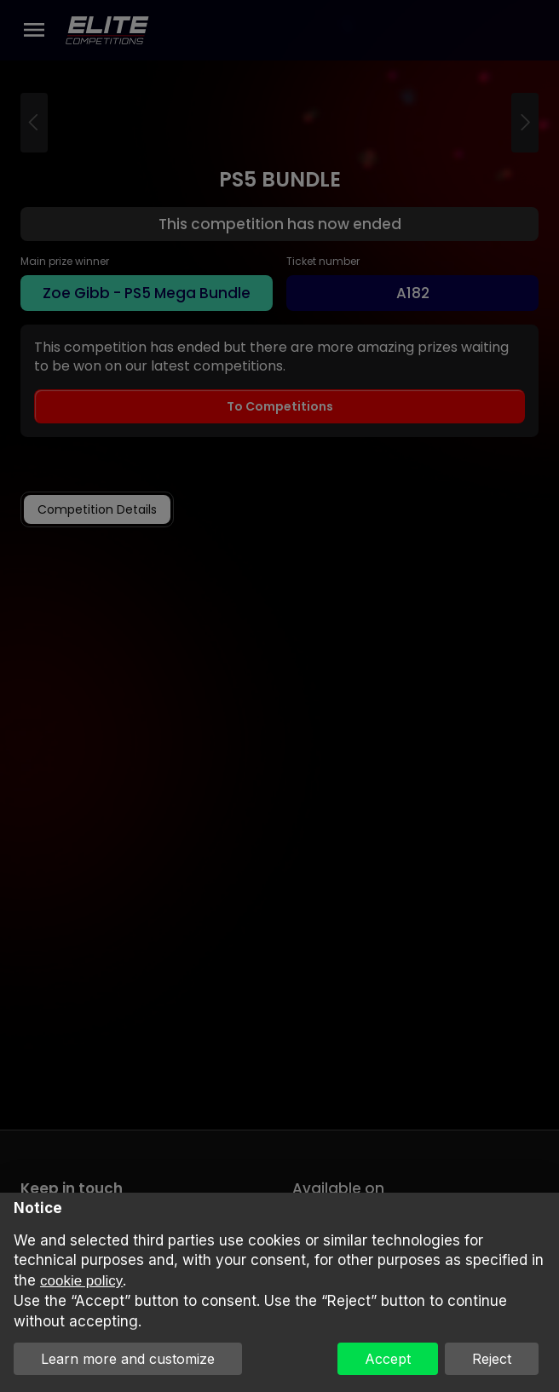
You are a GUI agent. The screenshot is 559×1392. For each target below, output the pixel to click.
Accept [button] (388, 1358)
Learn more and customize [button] (128, 1358)
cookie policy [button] (81, 1281)
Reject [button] (491, 1358)
